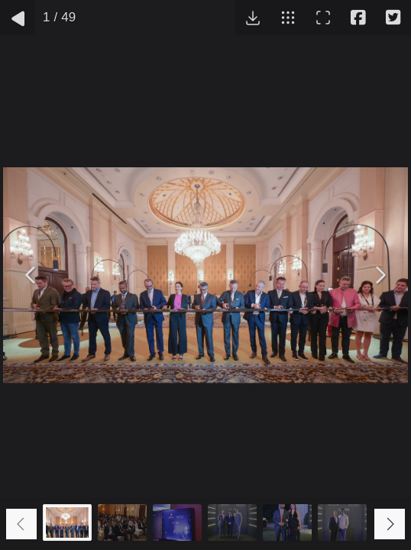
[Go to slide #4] (232, 522)
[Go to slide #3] (177, 522)
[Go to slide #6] (342, 522)
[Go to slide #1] (67, 522)
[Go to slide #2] (122, 522)
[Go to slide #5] (287, 522)
